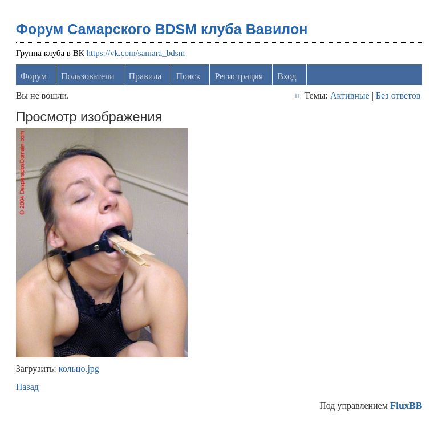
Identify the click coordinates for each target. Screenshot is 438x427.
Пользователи (88, 76)
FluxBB (406, 405)
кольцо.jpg (79, 368)
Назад (27, 387)
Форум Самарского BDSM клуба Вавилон (162, 29)
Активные (350, 95)
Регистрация (238, 76)
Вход (287, 76)
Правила (145, 76)
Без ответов (398, 95)
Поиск (188, 76)
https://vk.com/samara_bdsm (135, 53)
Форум (34, 76)
